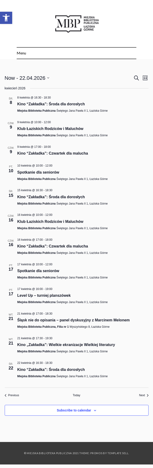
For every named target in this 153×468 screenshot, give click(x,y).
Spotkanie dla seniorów (38, 172)
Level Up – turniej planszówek (44, 295)
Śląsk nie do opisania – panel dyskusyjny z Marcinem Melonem (73, 320)
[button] (6, 18)
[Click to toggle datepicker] (27, 78)
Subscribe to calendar (74, 410)
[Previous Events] (12, 395)
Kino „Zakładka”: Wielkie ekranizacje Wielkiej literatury (66, 345)
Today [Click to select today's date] (76, 395)
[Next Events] (144, 395)
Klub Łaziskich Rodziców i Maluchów (50, 129)
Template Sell (117, 453)
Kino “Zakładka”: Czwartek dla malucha (52, 153)
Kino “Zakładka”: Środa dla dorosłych (51, 104)
